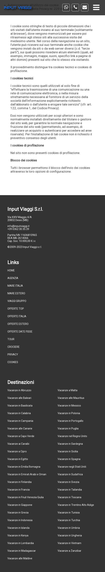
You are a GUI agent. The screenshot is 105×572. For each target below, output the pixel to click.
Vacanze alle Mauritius (71, 397)
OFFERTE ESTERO (18, 323)
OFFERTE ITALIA (16, 316)
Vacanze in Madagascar (21, 550)
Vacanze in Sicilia (68, 451)
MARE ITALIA (15, 285)
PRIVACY (12, 354)
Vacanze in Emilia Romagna (23, 466)
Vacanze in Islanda (18, 527)
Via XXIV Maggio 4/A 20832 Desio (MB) (19, 219)
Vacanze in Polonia (69, 413)
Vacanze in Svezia (68, 481)
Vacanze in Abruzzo (19, 390)
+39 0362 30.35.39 (18, 229)
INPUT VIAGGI (18, 7)
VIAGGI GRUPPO (16, 301)
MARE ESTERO (16, 293)
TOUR (10, 339)
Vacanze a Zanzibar (69, 550)
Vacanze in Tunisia (69, 512)
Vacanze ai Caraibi (18, 443)
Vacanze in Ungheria (70, 535)
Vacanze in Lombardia (20, 543)
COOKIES (12, 362)
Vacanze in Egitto (17, 459)
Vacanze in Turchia (69, 520)
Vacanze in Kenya (17, 535)
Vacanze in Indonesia (19, 520)
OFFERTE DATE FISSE (19, 331)
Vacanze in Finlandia (19, 481)
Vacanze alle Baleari (19, 397)
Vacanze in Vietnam (69, 543)
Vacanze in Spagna (69, 459)
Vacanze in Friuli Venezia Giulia (25, 497)
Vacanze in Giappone (19, 504)
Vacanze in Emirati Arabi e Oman (26, 474)
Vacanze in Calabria (19, 413)
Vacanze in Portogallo (70, 420)
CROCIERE (13, 346)
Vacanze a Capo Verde (20, 436)
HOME (11, 270)
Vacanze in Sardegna (70, 443)
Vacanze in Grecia (18, 512)
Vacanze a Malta (67, 390)
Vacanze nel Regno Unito (72, 436)
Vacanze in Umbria (69, 527)
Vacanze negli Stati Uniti (72, 466)
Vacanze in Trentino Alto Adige (76, 504)
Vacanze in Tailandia (70, 489)
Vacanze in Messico (69, 405)
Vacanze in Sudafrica (70, 474)
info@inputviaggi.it (18, 226)
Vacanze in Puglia (68, 428)
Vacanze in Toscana (69, 497)
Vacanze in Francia (18, 489)
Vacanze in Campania (20, 420)
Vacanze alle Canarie (19, 428)
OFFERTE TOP (15, 308)
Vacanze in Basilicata (19, 405)
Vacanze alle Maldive (19, 558)
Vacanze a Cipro (17, 451)
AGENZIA (12, 278)
